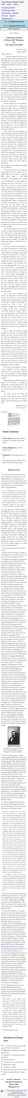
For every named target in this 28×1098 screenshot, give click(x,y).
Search (12, 16)
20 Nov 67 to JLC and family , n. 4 (13, 993)
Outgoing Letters (8, 8)
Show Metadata (14, 29)
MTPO (3, 4)
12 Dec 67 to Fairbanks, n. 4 (12, 983)
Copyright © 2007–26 (12, 1094)
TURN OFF (7, 21)
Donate (15, 4)
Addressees (6, 13)
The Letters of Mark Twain (12, 2)
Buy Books (20, 1092)
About (9, 4)
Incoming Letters (8, 10)
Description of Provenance (14, 462)
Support (9, 1091)
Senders (15, 13)
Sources (4, 16)
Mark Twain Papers (16, 1091)
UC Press (24, 1091)
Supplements (6, 18)
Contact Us (14, 1092)
